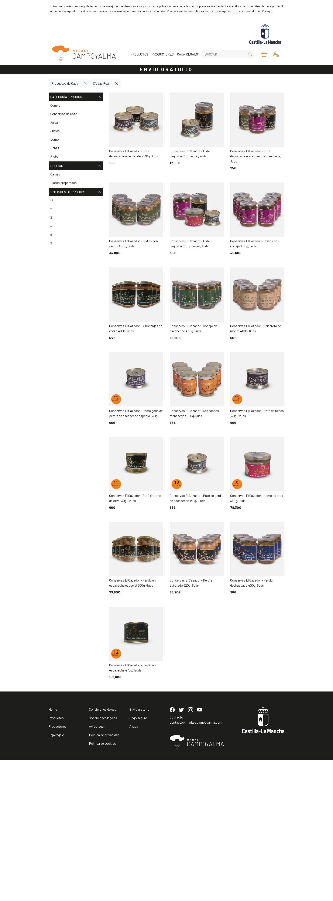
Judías (55, 131)
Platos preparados (63, 183)
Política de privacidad (104, 876)
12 (51, 200)
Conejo (55, 105)
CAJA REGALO (187, 54)
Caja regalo (56, 876)
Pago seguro (138, 859)
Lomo (54, 139)
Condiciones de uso (103, 850)
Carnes (55, 174)
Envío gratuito (139, 850)
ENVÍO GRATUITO (166, 69)
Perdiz (54, 148)
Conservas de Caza (63, 114)
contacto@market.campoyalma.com (196, 863)
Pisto (54, 156)
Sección (75, 165)
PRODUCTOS (139, 54)
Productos (56, 859)
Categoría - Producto (75, 96)
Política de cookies (102, 884)
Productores (57, 867)
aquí (269, 11)
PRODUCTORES (163, 54)
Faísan (54, 122)
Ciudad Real (101, 83)
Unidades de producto (75, 192)
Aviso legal (96, 867)
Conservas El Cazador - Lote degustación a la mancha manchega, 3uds (255, 156)
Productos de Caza (64, 83)
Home (53, 850)
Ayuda (133, 867)
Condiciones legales (103, 859)
